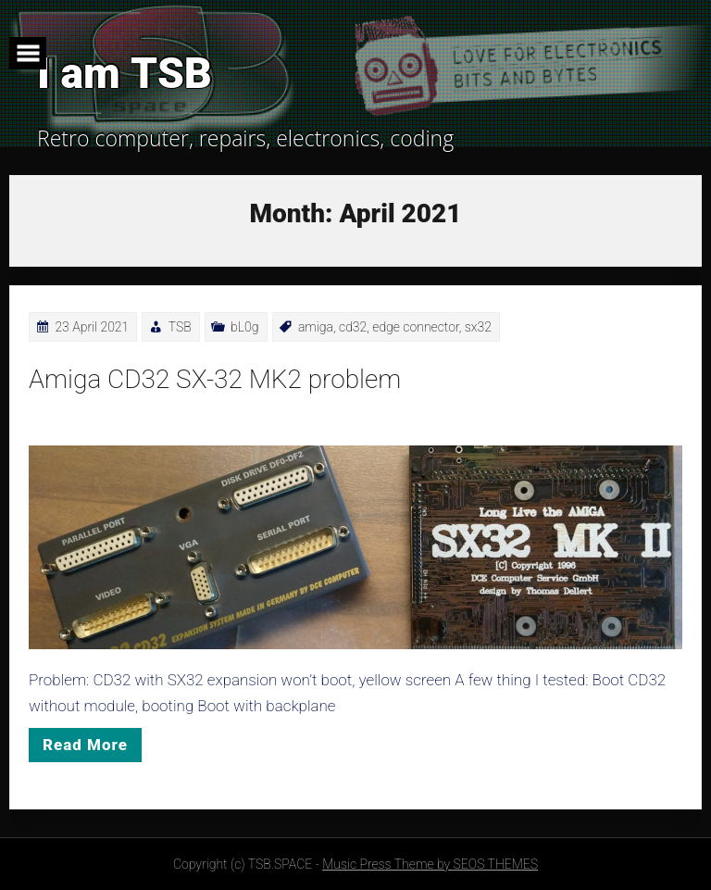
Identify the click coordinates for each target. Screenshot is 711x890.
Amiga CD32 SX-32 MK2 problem (215, 379)
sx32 (478, 327)
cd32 (353, 327)
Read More (85, 744)
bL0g (244, 327)
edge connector (415, 327)
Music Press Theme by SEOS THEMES (430, 864)
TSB (180, 327)
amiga (315, 327)
